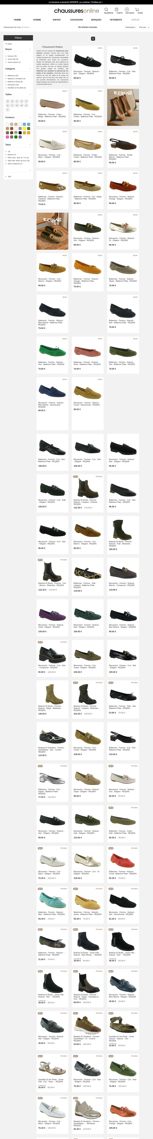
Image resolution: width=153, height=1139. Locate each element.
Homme (37, 20)
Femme (17, 20)
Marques (96, 20)
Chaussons (76, 20)
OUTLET (136, 20)
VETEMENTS (116, 20)
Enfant (57, 20)
